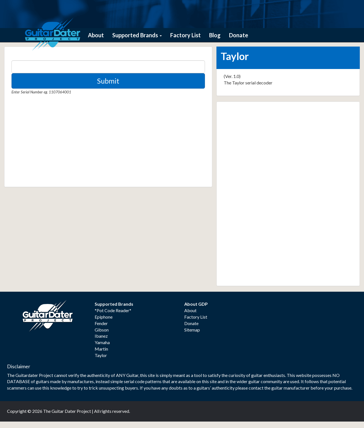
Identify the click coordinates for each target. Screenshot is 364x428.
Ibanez (101, 336)
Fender (101, 323)
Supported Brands (137, 35)
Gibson (102, 329)
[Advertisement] (53, 143)
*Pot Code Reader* (113, 310)
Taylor (101, 355)
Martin (101, 348)
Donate (238, 35)
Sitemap (192, 329)
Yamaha (102, 342)
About (96, 35)
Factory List (185, 35)
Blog (215, 35)
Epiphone (104, 316)
